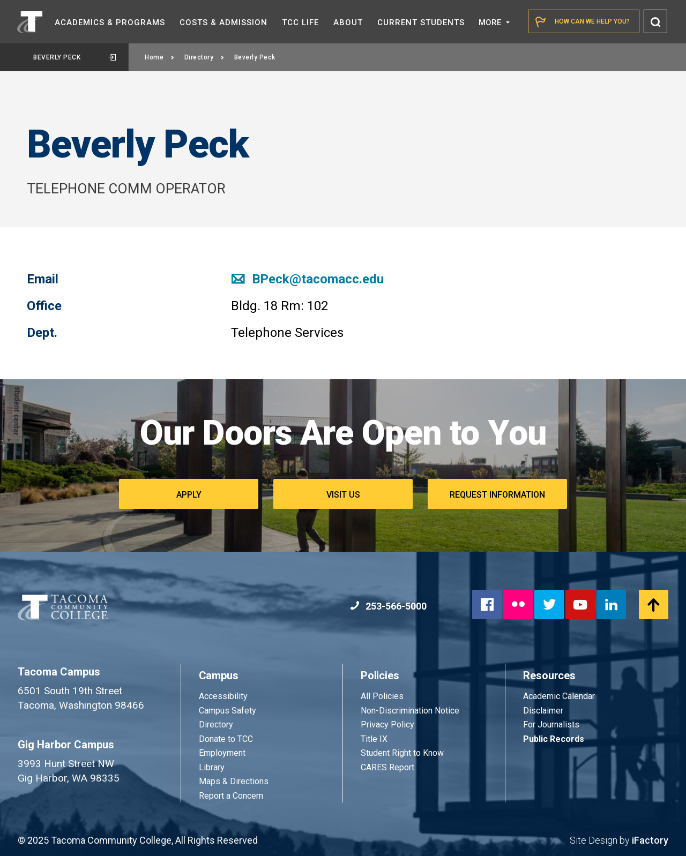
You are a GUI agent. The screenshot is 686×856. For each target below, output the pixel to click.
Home (160, 57)
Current (421, 22)
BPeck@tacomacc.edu (307, 279)
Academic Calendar (559, 696)
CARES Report (387, 767)
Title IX (374, 739)
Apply (189, 495)
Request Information (497, 495)
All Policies (383, 696)
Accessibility (223, 696)
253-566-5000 (388, 606)
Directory (204, 57)
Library (212, 767)
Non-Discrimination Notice (410, 710)
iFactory (650, 840)
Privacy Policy (387, 724)
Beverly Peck (74, 57)
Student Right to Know (402, 753)
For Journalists (551, 724)
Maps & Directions (234, 781)
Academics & (110, 22)
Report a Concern (231, 796)
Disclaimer (543, 710)
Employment (222, 753)
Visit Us (343, 495)
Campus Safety (227, 710)
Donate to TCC (226, 739)
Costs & (223, 22)
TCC (300, 22)
